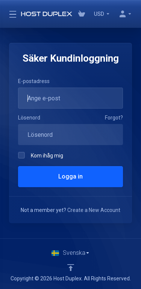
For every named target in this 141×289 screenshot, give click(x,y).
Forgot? (114, 118)
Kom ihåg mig (40, 155)
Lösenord (29, 118)
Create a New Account (93, 210)
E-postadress (34, 81)
